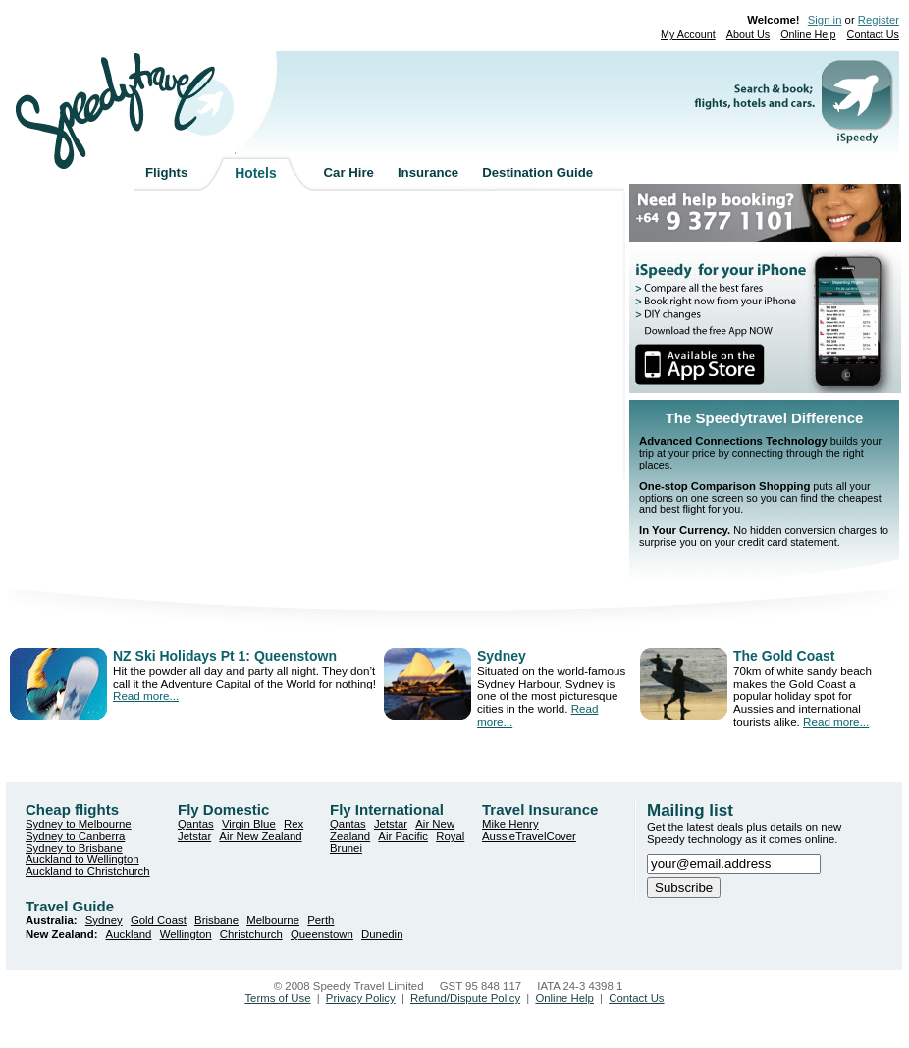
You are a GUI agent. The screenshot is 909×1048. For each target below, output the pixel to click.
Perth (320, 920)
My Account (688, 34)
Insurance (428, 172)
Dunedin (381, 934)
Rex (293, 824)
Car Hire (349, 172)
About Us (748, 34)
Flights (166, 172)
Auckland (129, 934)
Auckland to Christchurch (88, 871)
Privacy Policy (361, 998)
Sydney (104, 920)
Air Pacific (403, 836)
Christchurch (251, 934)
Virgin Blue (249, 824)
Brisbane (216, 920)
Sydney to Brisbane (74, 848)
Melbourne (272, 920)
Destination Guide (537, 172)
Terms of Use (277, 998)
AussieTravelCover (529, 836)
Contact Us (873, 34)
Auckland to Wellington (82, 859)
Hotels (255, 173)
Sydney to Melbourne (79, 824)
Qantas (196, 824)
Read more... (146, 695)
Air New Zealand (260, 836)
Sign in (825, 20)
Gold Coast (159, 920)
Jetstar (194, 836)
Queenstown (322, 934)
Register (878, 20)
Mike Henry (510, 824)
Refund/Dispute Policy (465, 998)
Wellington (186, 934)
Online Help (807, 34)
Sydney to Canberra (75, 836)
